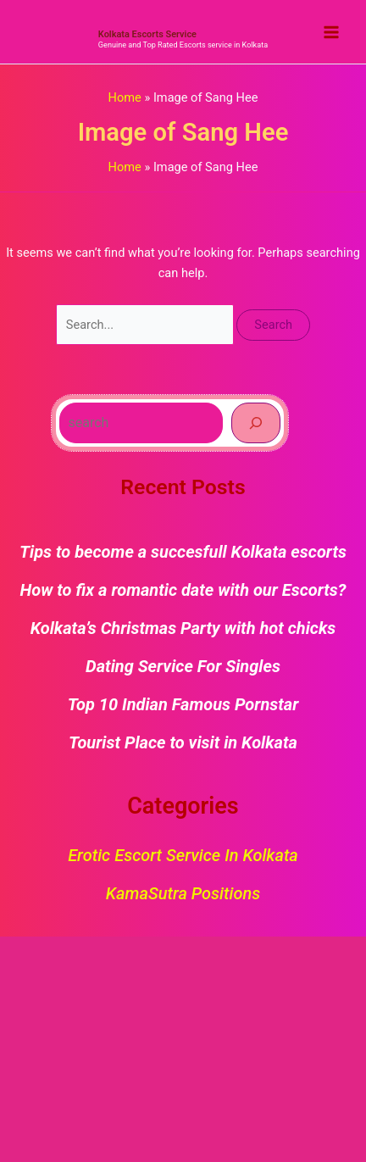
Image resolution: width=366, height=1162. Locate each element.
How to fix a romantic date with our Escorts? (183, 590)
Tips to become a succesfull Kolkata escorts (183, 552)
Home (124, 97)
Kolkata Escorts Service (147, 34)
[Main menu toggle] (331, 32)
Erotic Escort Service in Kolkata (183, 855)
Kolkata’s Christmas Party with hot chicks (183, 628)
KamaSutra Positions (183, 893)
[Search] (255, 423)
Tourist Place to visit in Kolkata (183, 742)
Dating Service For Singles (183, 666)
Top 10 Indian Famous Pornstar (183, 704)
